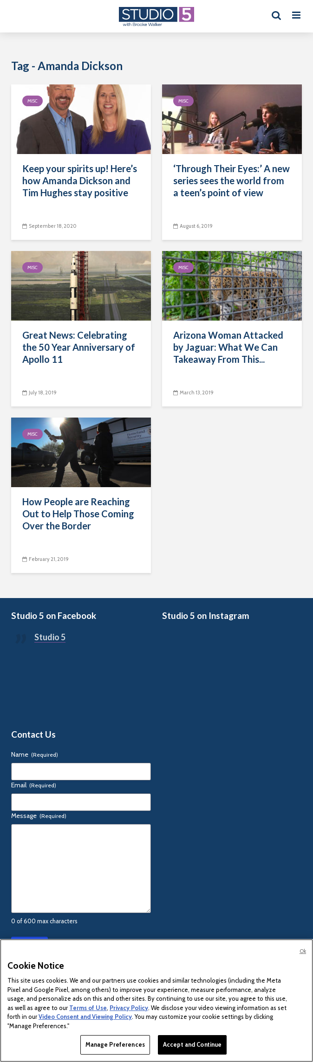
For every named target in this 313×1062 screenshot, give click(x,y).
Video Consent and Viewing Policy (85, 1016)
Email (33, 785)
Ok (303, 951)
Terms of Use (88, 1007)
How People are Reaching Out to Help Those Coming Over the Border (78, 513)
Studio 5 (49, 637)
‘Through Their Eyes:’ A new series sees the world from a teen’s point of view (231, 180)
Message (38, 815)
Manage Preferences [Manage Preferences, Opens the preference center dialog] (115, 1044)
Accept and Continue (192, 1044)
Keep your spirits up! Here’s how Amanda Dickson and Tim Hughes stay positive (79, 180)
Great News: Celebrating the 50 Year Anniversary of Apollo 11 (78, 347)
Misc (32, 101)
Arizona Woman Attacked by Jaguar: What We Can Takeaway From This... (228, 347)
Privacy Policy (129, 1007)
